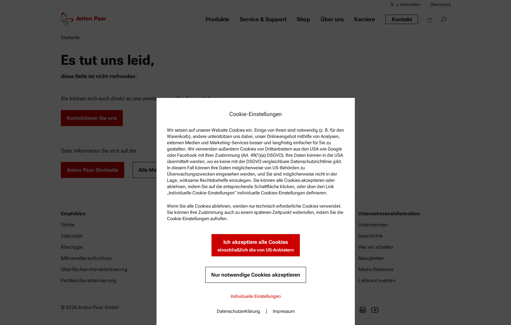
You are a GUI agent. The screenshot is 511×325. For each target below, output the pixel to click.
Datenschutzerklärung (238, 311)
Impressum (284, 311)
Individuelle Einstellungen (256, 296)
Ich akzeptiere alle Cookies (255, 246)
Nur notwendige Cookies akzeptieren (255, 275)
